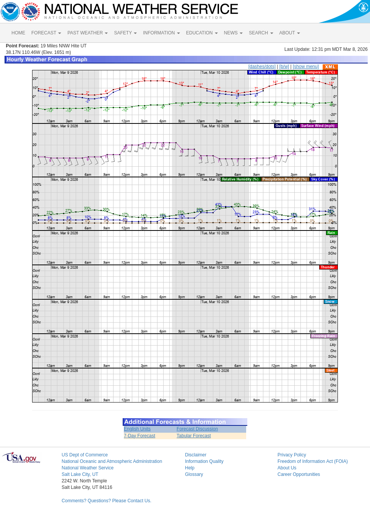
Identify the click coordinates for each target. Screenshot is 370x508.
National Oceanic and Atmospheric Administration (112, 461)
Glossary (194, 474)
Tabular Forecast (194, 435)
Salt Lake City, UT (80, 474)
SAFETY (125, 33)
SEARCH (261, 33)
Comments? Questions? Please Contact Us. (106, 500)
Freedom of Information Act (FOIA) (313, 461)
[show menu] (306, 66)
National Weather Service (88, 468)
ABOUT (289, 33)
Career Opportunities (299, 474)
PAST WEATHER (87, 33)
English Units (137, 429)
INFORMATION (161, 33)
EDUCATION (202, 33)
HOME (18, 33)
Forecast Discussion (197, 429)
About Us (287, 468)
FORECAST (46, 33)
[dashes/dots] (262, 66)
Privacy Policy (292, 455)
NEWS (233, 33)
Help (190, 468)
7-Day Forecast (139, 435)
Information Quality (204, 461)
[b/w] (284, 66)
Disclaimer (195, 455)
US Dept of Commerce (85, 455)
